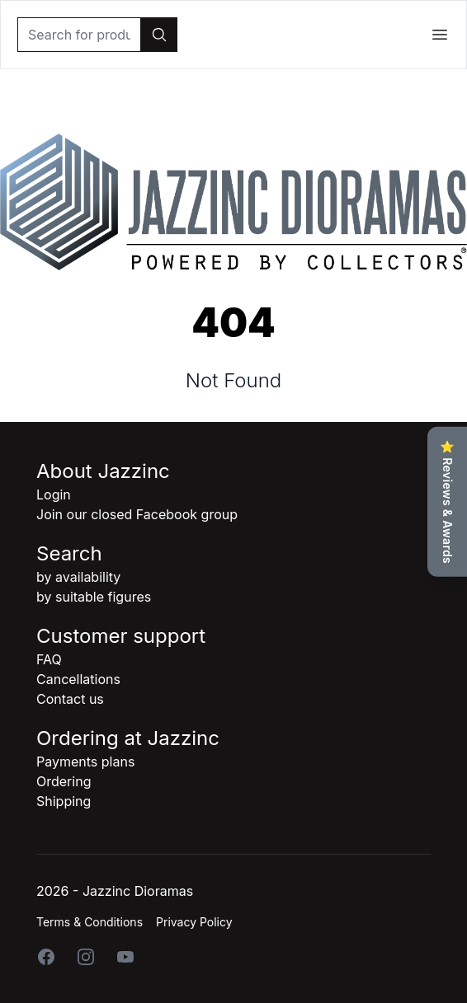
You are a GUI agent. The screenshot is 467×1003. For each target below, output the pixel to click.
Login (53, 494)
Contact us (70, 699)
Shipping (63, 801)
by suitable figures (93, 596)
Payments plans (85, 761)
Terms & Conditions (89, 922)
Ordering (63, 781)
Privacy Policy (194, 922)
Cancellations (78, 679)
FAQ (49, 659)
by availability (78, 577)
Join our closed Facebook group (137, 514)
